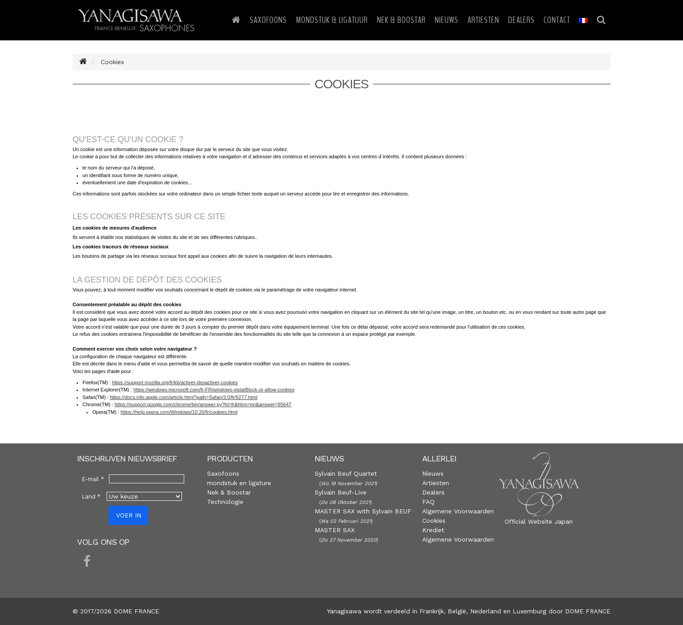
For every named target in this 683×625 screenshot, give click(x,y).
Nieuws (446, 20)
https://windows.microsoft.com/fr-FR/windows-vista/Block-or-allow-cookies (214, 389)
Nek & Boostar (401, 20)
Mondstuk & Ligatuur (332, 20)
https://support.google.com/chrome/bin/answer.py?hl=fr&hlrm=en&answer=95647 (203, 404)
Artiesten (483, 20)
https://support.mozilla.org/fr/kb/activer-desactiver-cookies (175, 382)
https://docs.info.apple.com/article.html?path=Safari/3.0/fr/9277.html (183, 397)
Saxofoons (268, 20)
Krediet (433, 530)
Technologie (225, 501)
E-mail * (93, 479)
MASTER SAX (334, 530)
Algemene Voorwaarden (458, 511)
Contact (557, 20)
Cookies (433, 520)
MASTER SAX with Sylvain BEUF (363, 511)
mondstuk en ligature (239, 482)
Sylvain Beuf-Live (341, 492)
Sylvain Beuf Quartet (346, 473)
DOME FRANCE (587, 611)
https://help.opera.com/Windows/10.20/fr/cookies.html (179, 412)
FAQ (428, 501)
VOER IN (128, 515)
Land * (91, 496)
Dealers (521, 20)
